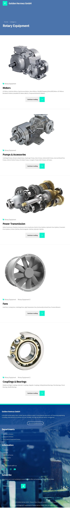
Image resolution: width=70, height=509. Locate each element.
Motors (6, 88)
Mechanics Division (8, 434)
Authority (5, 452)
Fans (5, 306)
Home (6, 22)
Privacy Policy (33, 502)
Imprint (50, 502)
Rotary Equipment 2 (24, 302)
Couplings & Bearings (14, 384)
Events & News (7, 458)
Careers (55, 502)
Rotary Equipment (10, 84)
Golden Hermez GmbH (20, 3)
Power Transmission (14, 226)
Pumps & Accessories (14, 156)
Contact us (6, 460)
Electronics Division (8, 437)
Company (5, 450)
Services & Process (8, 455)
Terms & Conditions (43, 502)
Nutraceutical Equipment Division (12, 439)
